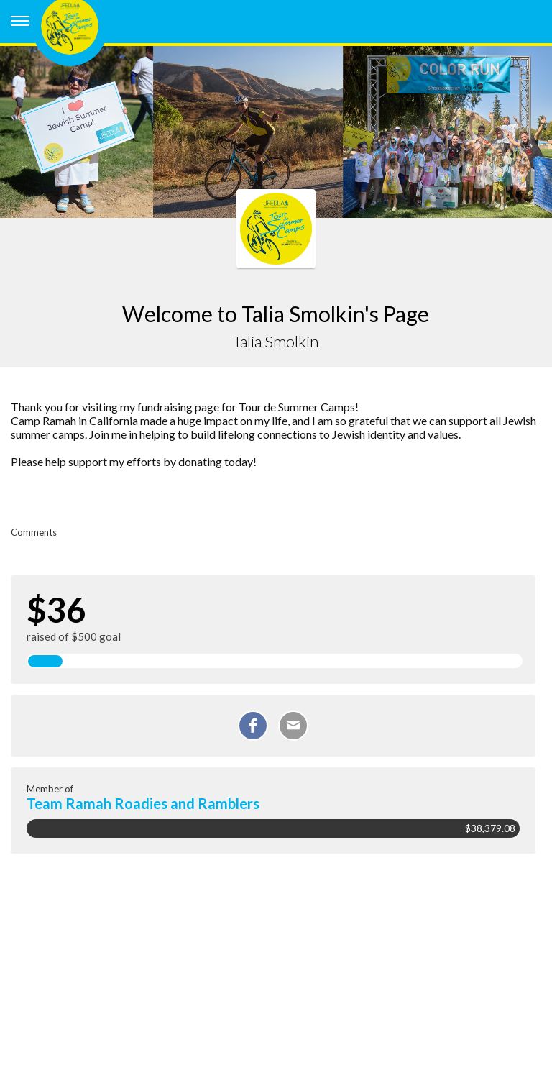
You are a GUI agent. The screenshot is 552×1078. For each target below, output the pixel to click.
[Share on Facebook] (253, 726)
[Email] (293, 726)
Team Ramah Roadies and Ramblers (143, 803)
